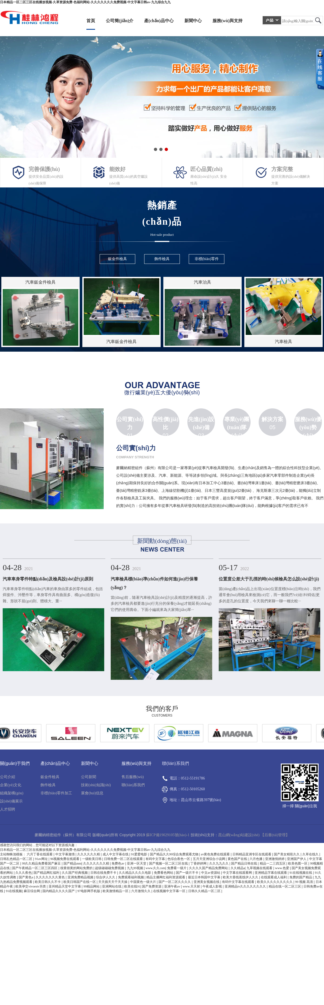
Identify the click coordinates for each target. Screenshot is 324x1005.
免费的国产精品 (301, 877)
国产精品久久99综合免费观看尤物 (174, 854)
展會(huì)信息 (92, 793)
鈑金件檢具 (49, 777)
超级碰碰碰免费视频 (110, 868)
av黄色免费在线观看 (216, 854)
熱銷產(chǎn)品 (162, 219)
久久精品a (238, 868)
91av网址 (41, 859)
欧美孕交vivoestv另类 (31, 886)
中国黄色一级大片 (143, 882)
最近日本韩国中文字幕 (204, 877)
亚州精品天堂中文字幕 (65, 886)
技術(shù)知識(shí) (96, 785)
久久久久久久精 (89, 854)
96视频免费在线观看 (65, 859)
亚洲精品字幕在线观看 (271, 873)
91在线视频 (14, 891)
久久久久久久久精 (96, 863)
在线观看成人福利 (274, 877)
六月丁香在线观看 (40, 854)
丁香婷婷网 (198, 863)
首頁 (90, 20)
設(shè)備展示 (11, 801)
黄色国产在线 (238, 859)
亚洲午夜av (172, 886)
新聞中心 (193, 20)
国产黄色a (26, 877)
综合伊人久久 (106, 877)
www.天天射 (192, 886)
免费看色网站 (164, 873)
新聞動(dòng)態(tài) (162, 540)
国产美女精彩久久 (287, 854)
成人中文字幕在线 (116, 854)
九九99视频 (135, 868)
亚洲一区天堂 (137, 863)
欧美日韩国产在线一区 (80, 882)
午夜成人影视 (212, 886)
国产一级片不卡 (187, 873)
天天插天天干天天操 (113, 882)
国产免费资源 (152, 886)
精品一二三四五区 (273, 863)
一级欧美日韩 (92, 859)
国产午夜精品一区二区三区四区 (35, 868)
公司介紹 (7, 777)
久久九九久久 (219, 863)
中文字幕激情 (65, 854)
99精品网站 (91, 886)
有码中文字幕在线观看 (238, 882)
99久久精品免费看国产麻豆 (42, 863)
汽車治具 (202, 282)
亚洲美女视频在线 (207, 882)
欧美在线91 (132, 886)
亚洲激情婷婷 (275, 859)
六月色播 (256, 859)
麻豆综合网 (32, 891)
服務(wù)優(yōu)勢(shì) (308, 427)
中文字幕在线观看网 (238, 873)
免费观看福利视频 (131, 877)
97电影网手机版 (89, 891)
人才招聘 (7, 809)
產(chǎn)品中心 (159, 20)
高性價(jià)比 (165, 423)
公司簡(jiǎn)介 (119, 20)
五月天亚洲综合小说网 (209, 859)
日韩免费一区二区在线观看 (124, 859)
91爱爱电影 (139, 854)
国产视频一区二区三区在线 (169, 863)
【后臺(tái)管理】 (275, 835)
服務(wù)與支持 (227, 20)
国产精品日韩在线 (244, 863)
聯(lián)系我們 (133, 785)
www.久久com (155, 868)
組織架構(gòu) (11, 793)
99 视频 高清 (304, 882)
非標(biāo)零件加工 (56, 793)
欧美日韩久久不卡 (48, 882)
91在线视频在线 (301, 873)
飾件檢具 (48, 785)
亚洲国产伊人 (297, 859)
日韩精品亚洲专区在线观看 (252, 854)
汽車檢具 (283, 341)
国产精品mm (72, 863)
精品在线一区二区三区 (285, 886)
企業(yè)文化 (10, 785)
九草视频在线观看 (260, 868)
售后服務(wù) (133, 777)
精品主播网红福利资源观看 (166, 877)
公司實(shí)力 (130, 423)
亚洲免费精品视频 (81, 877)
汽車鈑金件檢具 (40, 282)
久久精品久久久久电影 (135, 873)
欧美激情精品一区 (116, 891)
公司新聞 (88, 777)
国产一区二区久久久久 (175, 882)
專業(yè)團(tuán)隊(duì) (236, 427)
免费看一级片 (177, 868)
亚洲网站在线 (112, 886)
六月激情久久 (141, 891)
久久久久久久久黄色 (51, 877)
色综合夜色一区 (179, 859)
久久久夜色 (23, 873)
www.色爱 (282, 868)
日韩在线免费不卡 (103, 873)
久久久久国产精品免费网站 (209, 868)
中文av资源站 (211, 873)
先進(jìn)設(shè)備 (201, 423)
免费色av (118, 863)
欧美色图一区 (298, 863)
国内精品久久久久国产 (59, 891)
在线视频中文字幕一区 (169, 891)
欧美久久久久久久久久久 (275, 882)
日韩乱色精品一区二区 (16, 859)
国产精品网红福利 (46, 873)
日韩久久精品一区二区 (204, 891)
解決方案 (272, 419)
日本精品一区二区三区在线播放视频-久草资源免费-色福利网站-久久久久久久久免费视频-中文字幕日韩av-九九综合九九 (85, 2)
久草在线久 (310, 854)
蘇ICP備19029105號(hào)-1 (168, 835)
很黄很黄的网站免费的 (76, 868)
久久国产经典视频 (75, 873)
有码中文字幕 (156, 859)
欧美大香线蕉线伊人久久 (241, 877)
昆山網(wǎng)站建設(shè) (238, 835)
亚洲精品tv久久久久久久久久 (246, 886)
